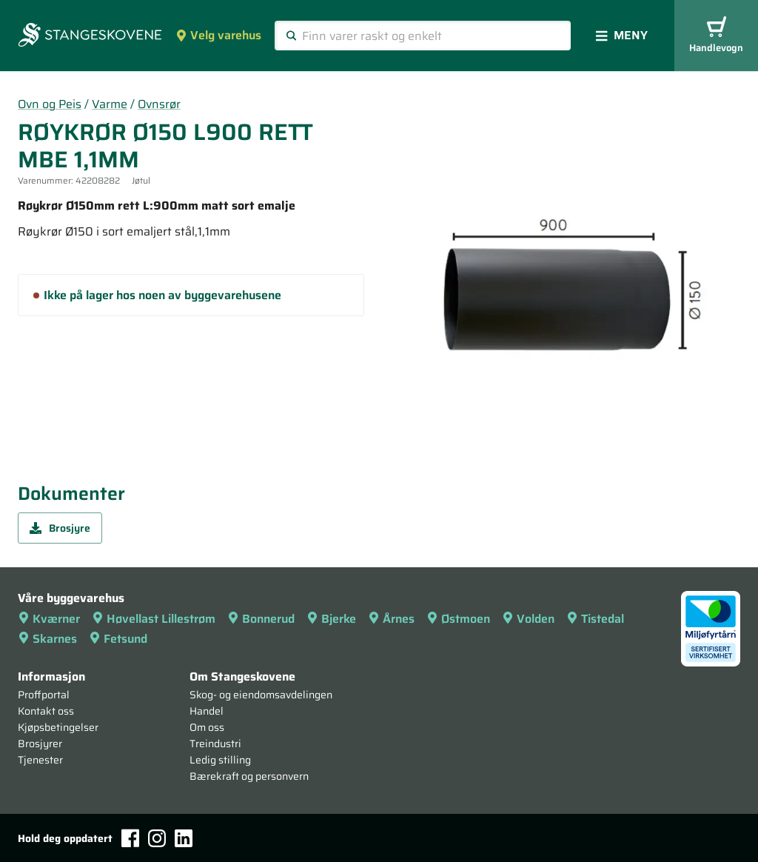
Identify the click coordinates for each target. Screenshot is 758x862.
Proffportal (44, 694)
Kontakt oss (46, 711)
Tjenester (40, 760)
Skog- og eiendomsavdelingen (261, 694)
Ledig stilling (220, 760)
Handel (207, 711)
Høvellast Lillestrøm (153, 619)
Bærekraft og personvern (249, 776)
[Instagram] (157, 838)
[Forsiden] (90, 36)
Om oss (207, 727)
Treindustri (215, 743)
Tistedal (595, 619)
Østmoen (458, 619)
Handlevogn (716, 36)
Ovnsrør (159, 104)
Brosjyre (60, 528)
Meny (621, 35)
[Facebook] (130, 838)
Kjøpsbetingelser (58, 727)
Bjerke (331, 619)
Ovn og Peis (49, 104)
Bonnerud (261, 619)
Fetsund (118, 639)
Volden (528, 619)
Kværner (49, 619)
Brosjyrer (40, 743)
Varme (109, 104)
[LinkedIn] (183, 838)
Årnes (391, 619)
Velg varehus (218, 35)
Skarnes (47, 639)
